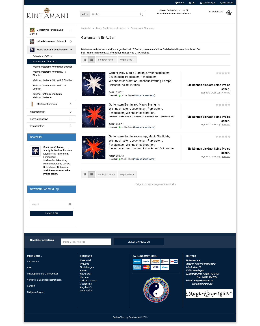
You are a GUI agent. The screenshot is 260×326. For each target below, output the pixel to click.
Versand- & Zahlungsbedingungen (44, 283)
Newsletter (85, 277)
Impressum (33, 265)
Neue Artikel (86, 294)
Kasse (83, 274)
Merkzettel (226, 2)
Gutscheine (86, 287)
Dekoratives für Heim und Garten (46, 35)
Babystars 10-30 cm (43, 60)
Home (180, 2)
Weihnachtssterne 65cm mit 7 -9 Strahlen (49, 91)
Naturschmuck (37, 115)
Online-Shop (119, 321)
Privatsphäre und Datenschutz (42, 277)
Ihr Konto (84, 267)
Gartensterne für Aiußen (45, 65)
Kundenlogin (207, 2)
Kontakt (31, 290)
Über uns (84, 281)
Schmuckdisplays (39, 123)
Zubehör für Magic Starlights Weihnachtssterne (47, 100)
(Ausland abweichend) (144, 99)
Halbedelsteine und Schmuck (48, 45)
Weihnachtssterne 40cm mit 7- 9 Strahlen (49, 77)
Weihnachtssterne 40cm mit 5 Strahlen (52, 70)
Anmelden (51, 217)
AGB (29, 271)
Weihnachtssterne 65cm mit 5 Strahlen (52, 84)
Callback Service (35, 296)
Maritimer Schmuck (43, 108)
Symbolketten (37, 130)
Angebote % (86, 291)
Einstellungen (87, 271)
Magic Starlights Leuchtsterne (49, 54)
